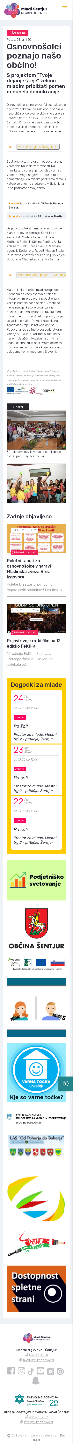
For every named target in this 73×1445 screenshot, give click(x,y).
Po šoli (21, 726)
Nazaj (18, 407)
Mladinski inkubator (24, 552)
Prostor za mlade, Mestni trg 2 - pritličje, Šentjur (35, 736)
